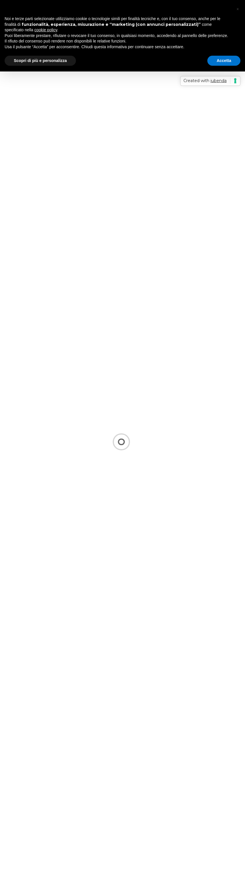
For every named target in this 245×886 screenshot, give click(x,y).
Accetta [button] (224, 60)
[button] (237, 9)
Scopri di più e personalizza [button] (40, 60)
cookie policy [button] (46, 30)
